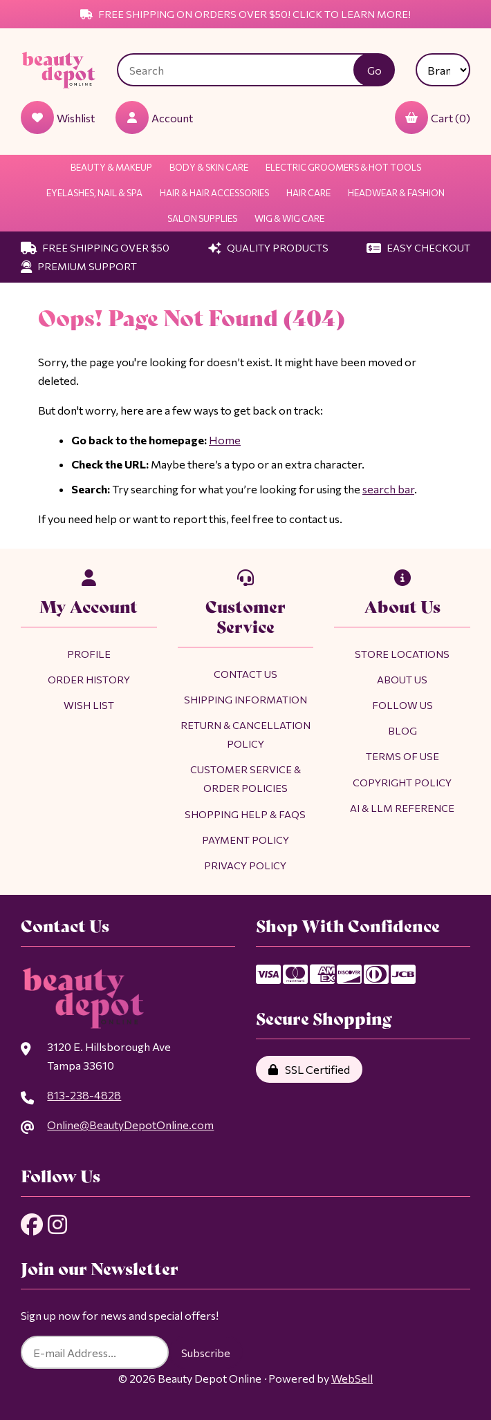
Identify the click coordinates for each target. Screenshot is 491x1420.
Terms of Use (402, 756)
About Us (402, 679)
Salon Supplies (202, 218)
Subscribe (205, 1352)
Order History (89, 679)
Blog (402, 730)
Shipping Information (245, 699)
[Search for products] (246, 69)
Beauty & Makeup (111, 167)
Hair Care (308, 192)
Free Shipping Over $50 (95, 247)
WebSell (352, 1378)
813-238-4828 (84, 1094)
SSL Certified (309, 1069)
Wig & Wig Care (289, 218)
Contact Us (245, 674)
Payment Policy (245, 839)
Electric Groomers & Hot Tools (343, 167)
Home (225, 439)
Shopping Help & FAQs (245, 814)
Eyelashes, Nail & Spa (94, 192)
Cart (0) (432, 117)
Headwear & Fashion (396, 192)
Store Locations (402, 653)
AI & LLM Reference (402, 808)
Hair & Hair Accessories (214, 192)
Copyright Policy (402, 782)
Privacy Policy (245, 865)
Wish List (89, 705)
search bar (388, 488)
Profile (89, 653)
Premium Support (79, 266)
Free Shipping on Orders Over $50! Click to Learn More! (245, 14)
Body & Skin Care (208, 167)
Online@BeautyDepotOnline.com (130, 1124)
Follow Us (402, 705)
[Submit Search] (374, 69)
